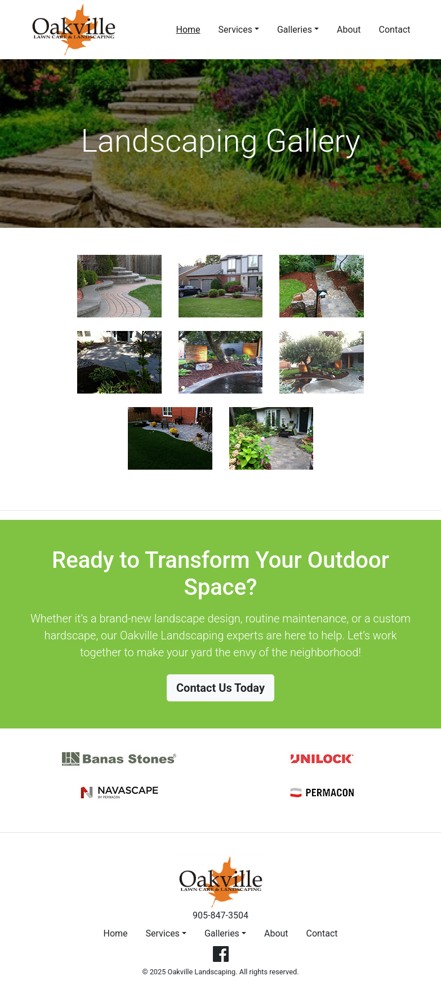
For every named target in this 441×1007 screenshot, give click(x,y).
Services (235, 29)
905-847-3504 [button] (220, 915)
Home (190, 29)
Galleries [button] (221, 933)
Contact (395, 29)
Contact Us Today (220, 688)
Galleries (294, 29)
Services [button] (163, 933)
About (349, 29)
